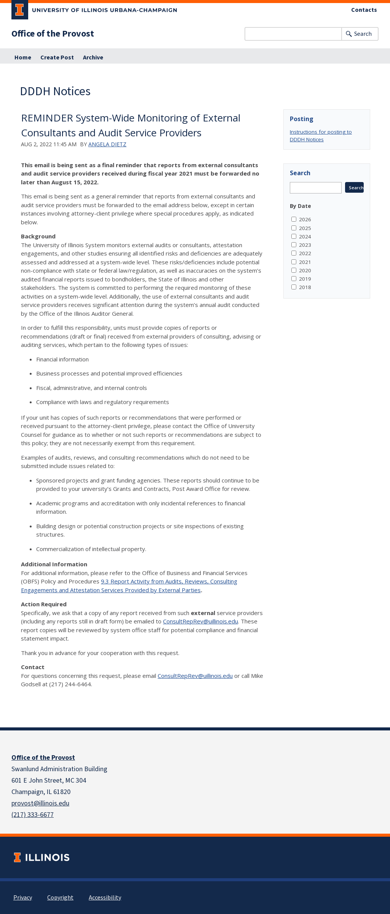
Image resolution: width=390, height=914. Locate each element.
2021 (305, 262)
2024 (305, 236)
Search (363, 34)
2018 (305, 287)
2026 (305, 219)
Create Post (57, 57)
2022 (305, 253)
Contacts (364, 10)
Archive (93, 57)
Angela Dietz (107, 144)
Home (22, 57)
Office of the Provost (52, 34)
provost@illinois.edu (40, 803)
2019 (305, 278)
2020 (305, 270)
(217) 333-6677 (32, 815)
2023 (305, 244)
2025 (305, 228)
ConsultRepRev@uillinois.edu (200, 621)
